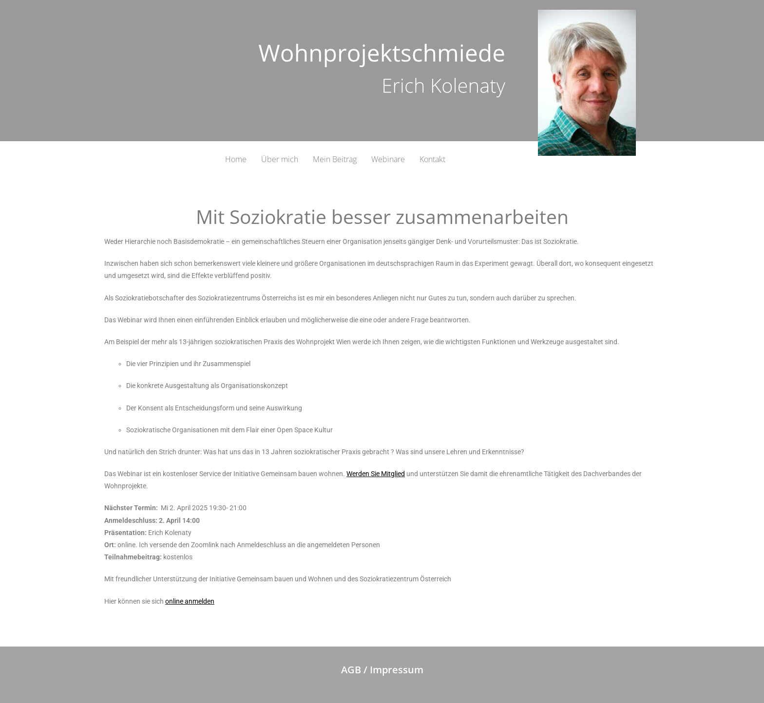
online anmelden (189, 601)
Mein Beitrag (335, 159)
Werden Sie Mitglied (375, 474)
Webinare (388, 159)
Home (236, 159)
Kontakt (432, 159)
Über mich (279, 159)
